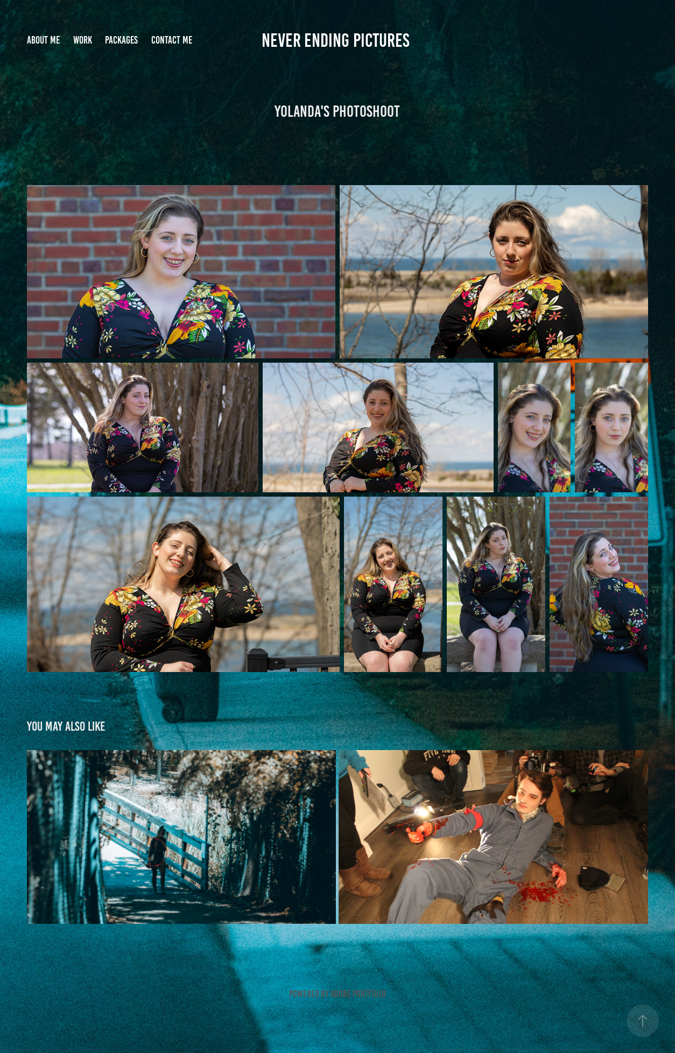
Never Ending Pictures (337, 40)
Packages (121, 40)
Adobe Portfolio (358, 993)
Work (82, 40)
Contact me (171, 40)
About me (43, 40)
